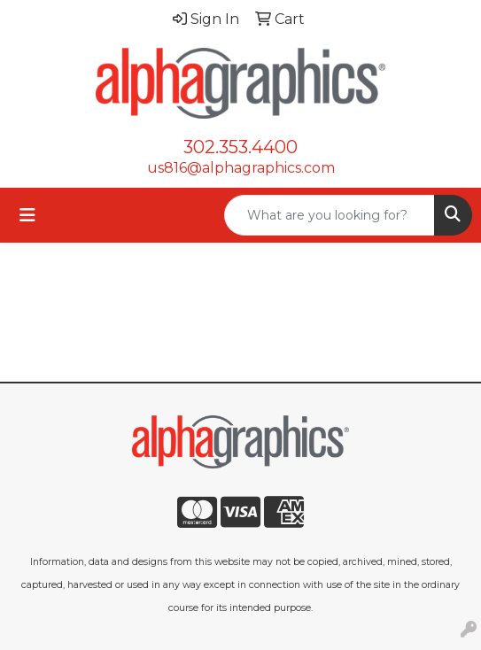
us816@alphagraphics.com (241, 167)
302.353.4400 (240, 147)
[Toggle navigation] (27, 215)
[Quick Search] (329, 215)
